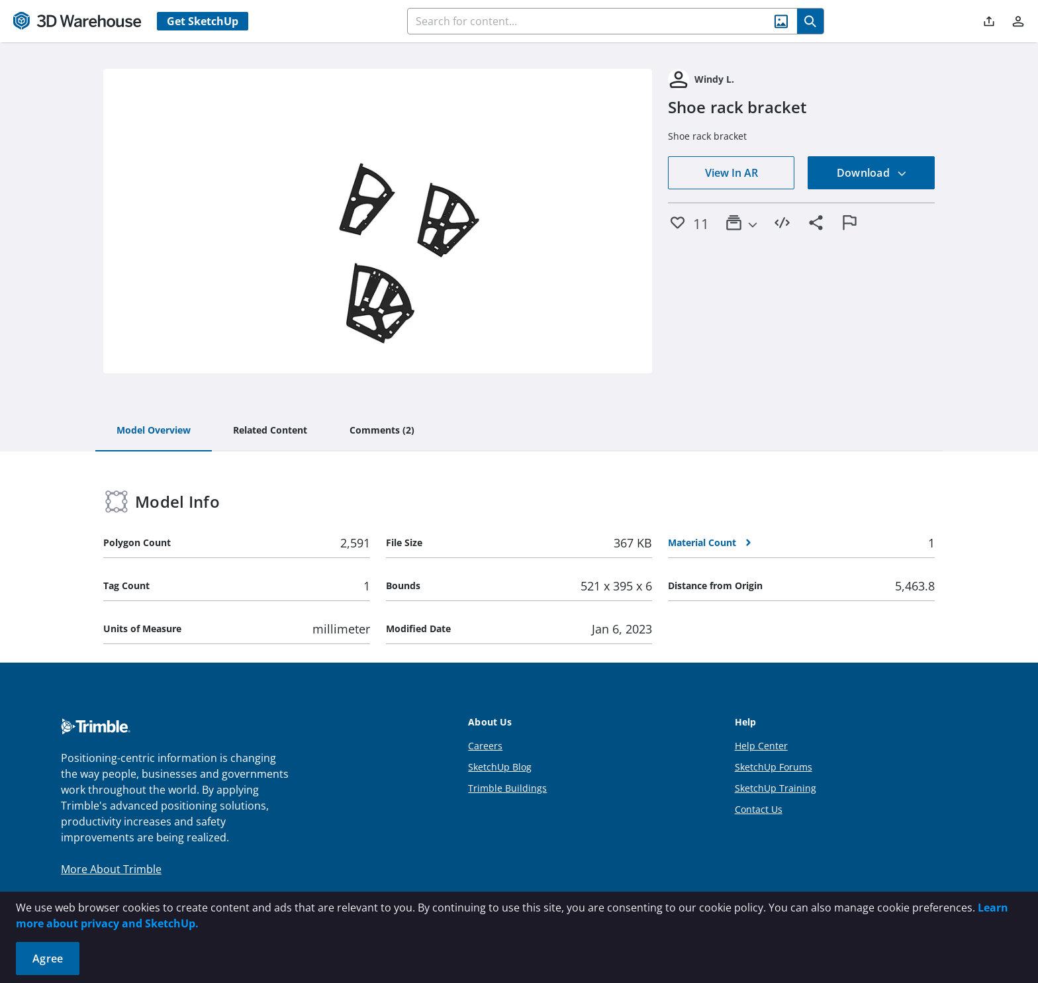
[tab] (153, 430)
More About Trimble (111, 869)
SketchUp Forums (773, 767)
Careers (485, 745)
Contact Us (758, 809)
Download (872, 172)
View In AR (731, 172)
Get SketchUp (202, 21)
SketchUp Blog (500, 767)
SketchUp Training (775, 788)
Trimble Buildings (507, 788)
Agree (47, 958)
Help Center (761, 745)
